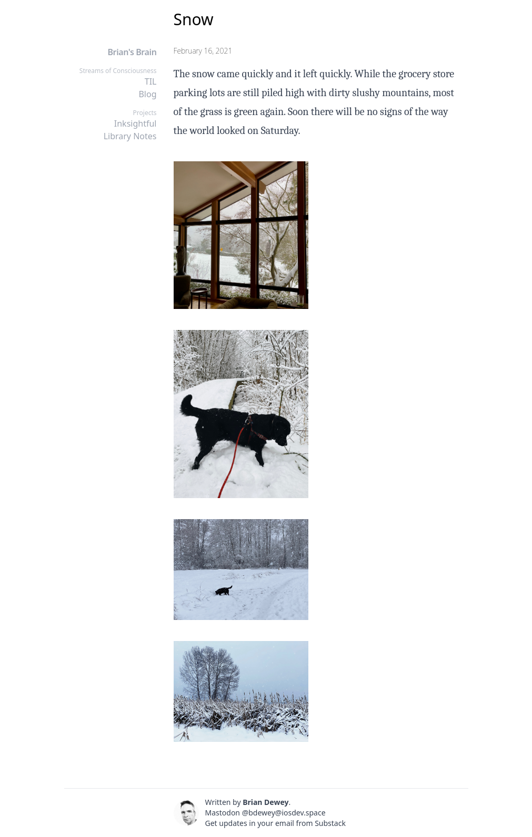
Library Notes (130, 136)
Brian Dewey (265, 802)
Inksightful (135, 123)
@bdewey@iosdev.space (284, 813)
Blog (147, 94)
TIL (151, 81)
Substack (330, 823)
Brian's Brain (131, 52)
